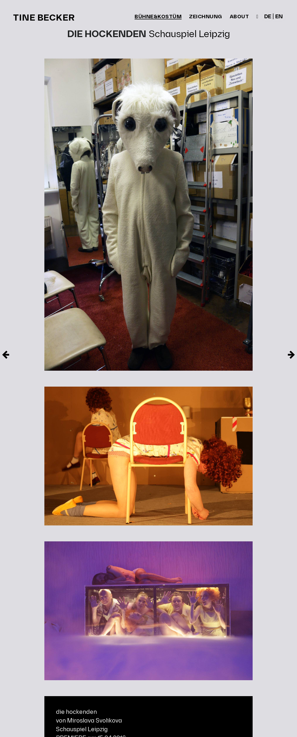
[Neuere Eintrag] (291, 355)
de (267, 17)
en (279, 17)
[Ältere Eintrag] (6, 355)
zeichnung (205, 17)
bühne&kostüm (158, 17)
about (239, 17)
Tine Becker (44, 18)
